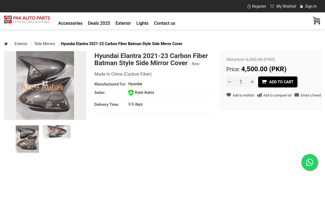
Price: (233, 69)
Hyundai (135, 84)
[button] (70, 23)
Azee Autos (141, 92)
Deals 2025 (99, 23)
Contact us (164, 23)
